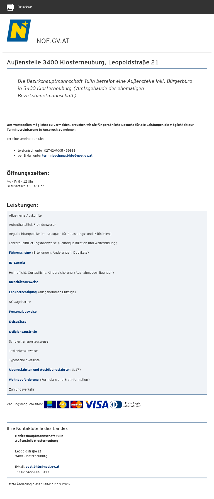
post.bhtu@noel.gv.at (42, 466)
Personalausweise (23, 311)
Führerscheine (20, 252)
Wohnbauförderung (24, 379)
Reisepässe (17, 321)
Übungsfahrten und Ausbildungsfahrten (39, 369)
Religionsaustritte (23, 332)
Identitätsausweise (23, 282)
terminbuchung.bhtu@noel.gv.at (67, 155)
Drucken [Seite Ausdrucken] (19, 7)
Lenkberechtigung (23, 292)
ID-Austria (17, 263)
